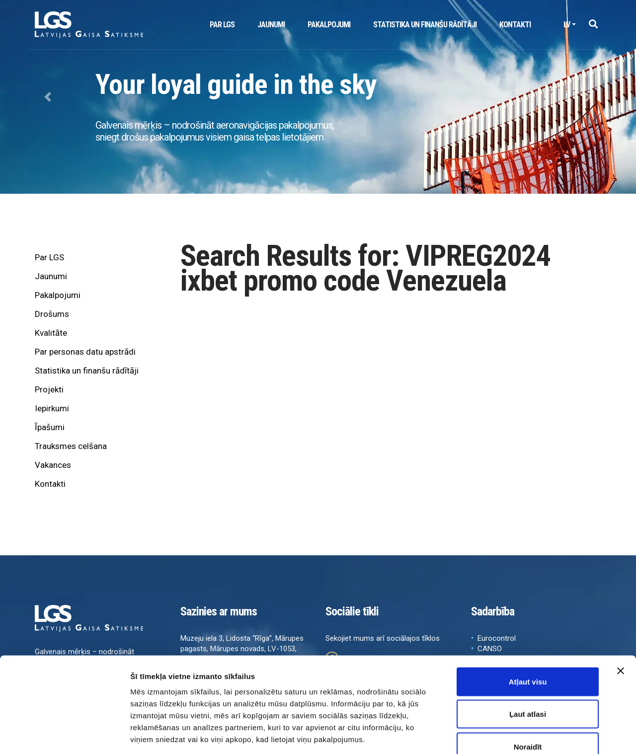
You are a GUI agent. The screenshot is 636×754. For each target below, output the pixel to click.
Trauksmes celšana (71, 446)
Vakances (53, 465)
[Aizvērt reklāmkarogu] (620, 612)
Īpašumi (50, 427)
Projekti (49, 389)
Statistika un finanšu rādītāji (425, 24)
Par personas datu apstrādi (85, 352)
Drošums (52, 314)
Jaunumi (271, 24)
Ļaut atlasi (527, 656)
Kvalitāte (51, 333)
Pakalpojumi (329, 24)
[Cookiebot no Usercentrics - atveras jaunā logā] (64, 734)
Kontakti (515, 24)
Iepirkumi (52, 408)
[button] (593, 24)
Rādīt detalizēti (541, 734)
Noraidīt (528, 688)
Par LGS (222, 24)
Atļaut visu (528, 623)
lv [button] (566, 24)
